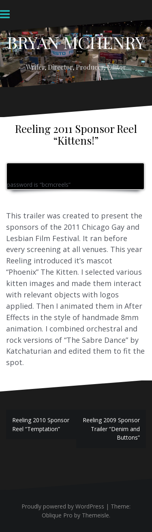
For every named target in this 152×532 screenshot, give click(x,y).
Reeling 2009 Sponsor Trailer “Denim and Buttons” (111, 428)
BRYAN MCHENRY (76, 42)
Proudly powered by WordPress (62, 506)
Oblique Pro (57, 515)
